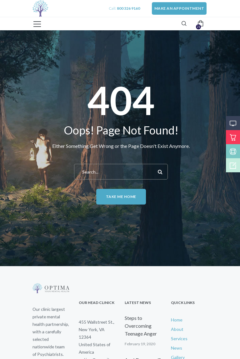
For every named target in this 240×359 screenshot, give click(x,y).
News (176, 348)
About (177, 329)
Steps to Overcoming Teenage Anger (141, 325)
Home (176, 319)
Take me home (121, 196)
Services (179, 338)
